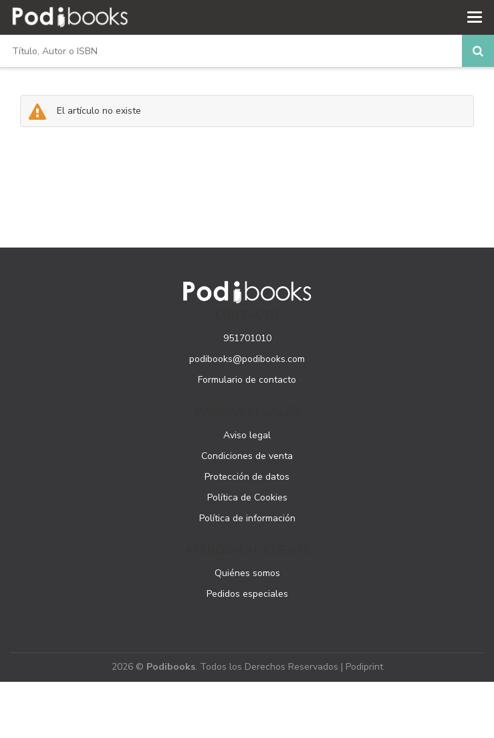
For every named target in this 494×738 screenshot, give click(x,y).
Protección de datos (247, 476)
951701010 (247, 338)
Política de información (247, 518)
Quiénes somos (247, 573)
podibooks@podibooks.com (247, 359)
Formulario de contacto (247, 379)
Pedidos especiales (247, 593)
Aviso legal (247, 435)
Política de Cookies (247, 497)
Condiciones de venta (247, 456)
